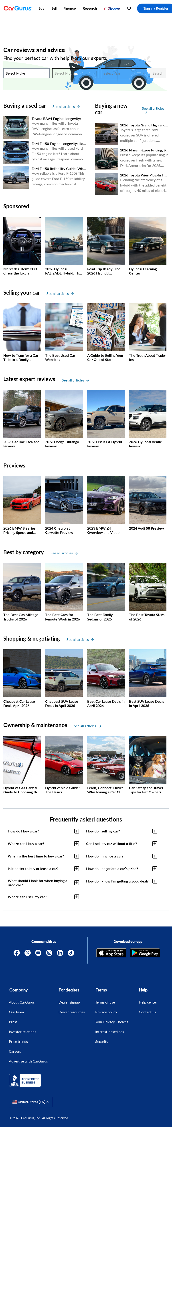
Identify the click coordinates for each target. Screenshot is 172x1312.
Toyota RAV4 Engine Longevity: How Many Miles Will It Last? (80, 118)
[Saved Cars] (129, 8)
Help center (148, 1002)
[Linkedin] (60, 953)
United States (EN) (30, 1102)
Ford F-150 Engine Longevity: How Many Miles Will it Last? (78, 143)
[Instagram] (49, 953)
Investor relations (22, 1031)
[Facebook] (16, 953)
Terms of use (105, 1002)
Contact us (147, 1012)
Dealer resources (72, 1012)
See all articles (66, 106)
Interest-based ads (109, 1031)
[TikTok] (70, 953)
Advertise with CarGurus (28, 1061)
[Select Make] (26, 73)
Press (13, 1022)
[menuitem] (41, 8)
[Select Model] (75, 73)
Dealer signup (69, 1002)
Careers (15, 1051)
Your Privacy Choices (111, 1022)
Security (101, 1041)
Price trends (18, 1041)
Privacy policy (106, 1012)
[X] (27, 953)
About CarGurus (22, 1002)
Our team (16, 1012)
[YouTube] (38, 953)
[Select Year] (124, 73)
